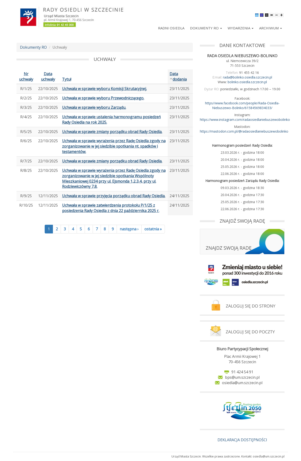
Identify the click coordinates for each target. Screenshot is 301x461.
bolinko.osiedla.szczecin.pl (247, 82)
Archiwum (270, 28)
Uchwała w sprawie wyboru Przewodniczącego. (103, 98)
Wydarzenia (240, 28)
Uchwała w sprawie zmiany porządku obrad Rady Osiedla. (112, 131)
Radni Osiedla (171, 28)
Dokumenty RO (206, 28)
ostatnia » (153, 229)
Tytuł (66, 79)
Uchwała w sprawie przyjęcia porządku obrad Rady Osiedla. (113, 195)
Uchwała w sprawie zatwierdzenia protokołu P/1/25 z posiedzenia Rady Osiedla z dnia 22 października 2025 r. (110, 208)
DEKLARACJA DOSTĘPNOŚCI (242, 439)
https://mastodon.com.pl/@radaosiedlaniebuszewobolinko (244, 131)
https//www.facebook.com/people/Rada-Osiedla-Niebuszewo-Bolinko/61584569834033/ (242, 105)
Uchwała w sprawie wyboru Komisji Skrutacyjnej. (104, 88)
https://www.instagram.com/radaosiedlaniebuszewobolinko (245, 119)
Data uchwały (48, 76)
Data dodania (178, 76)
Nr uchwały (26, 76)
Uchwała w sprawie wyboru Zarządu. (94, 107)
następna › (129, 229)
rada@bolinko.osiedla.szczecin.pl (247, 77)
